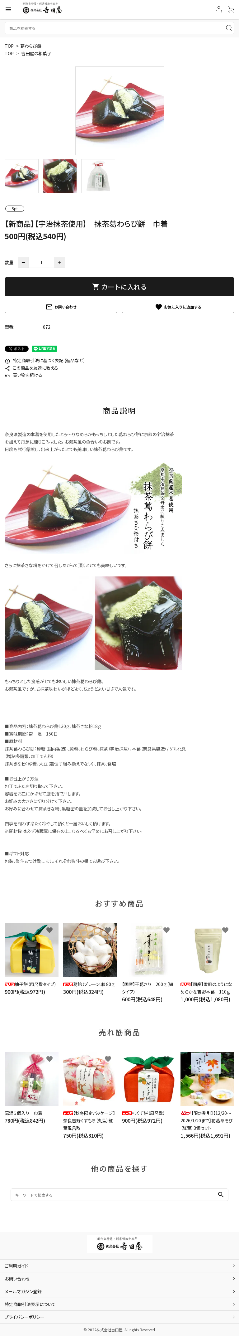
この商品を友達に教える (31, 368)
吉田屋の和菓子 (36, 53)
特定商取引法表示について (30, 1304)
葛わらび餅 (30, 46)
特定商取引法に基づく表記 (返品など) (45, 360)
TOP (9, 46)
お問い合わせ (61, 307)
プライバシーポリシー (25, 1317)
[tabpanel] (119, 110)
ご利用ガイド (16, 1266)
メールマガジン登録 (23, 1291)
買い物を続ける (23, 375)
